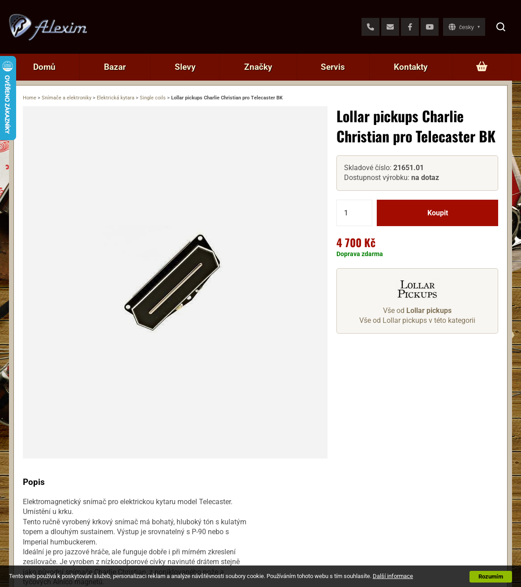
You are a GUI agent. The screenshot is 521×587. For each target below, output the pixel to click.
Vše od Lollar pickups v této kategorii (417, 320)
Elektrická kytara (115, 98)
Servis (333, 67)
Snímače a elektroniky (66, 98)
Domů (44, 67)
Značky (258, 67)
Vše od (417, 310)
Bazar (115, 67)
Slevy (185, 67)
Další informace (393, 576)
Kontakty (411, 67)
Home (29, 98)
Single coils (153, 98)
